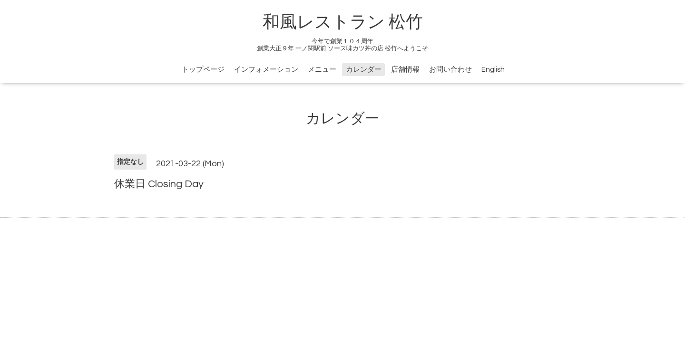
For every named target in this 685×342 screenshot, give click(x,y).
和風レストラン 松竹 (343, 22)
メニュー (322, 69)
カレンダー (364, 69)
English (493, 69)
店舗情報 (405, 69)
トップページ (203, 69)
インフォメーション (266, 69)
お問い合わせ (450, 69)
